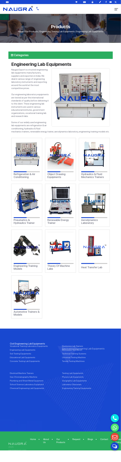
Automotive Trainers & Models (27, 313)
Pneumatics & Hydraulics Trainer (24, 221)
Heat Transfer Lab (91, 267)
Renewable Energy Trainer (58, 221)
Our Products (31, 31)
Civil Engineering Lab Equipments (27, 354)
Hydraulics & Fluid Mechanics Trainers (92, 176)
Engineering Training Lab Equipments (57, 31)
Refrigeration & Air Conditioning (24, 176)
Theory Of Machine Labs (58, 267)
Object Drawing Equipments (56, 176)
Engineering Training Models (26, 267)
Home (21, 31)
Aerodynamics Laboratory (89, 221)
